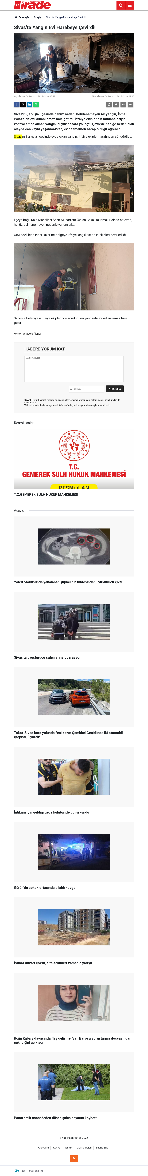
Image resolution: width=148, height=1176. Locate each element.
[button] (116, 104)
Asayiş (37, 17)
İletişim (68, 1147)
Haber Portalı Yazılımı (31, 1170)
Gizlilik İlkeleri (84, 1147)
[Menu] (130, 5)
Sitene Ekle (102, 1147)
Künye (56, 1147)
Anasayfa (21, 17)
